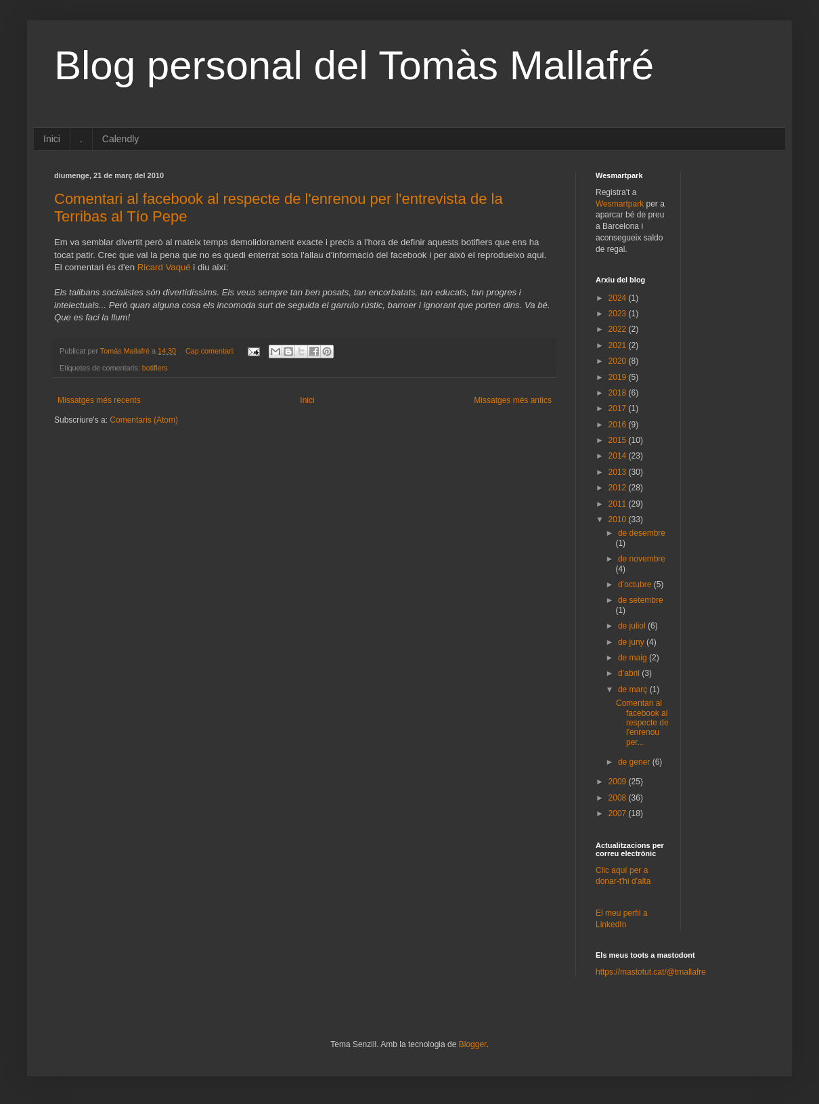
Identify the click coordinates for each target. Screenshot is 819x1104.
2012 (618, 487)
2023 (618, 313)
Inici (51, 138)
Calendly (120, 138)
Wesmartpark (620, 204)
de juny (632, 642)
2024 (618, 298)
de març (634, 689)
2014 (618, 456)
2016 (618, 424)
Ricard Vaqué (164, 267)
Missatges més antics (513, 400)
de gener (635, 762)
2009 (618, 781)
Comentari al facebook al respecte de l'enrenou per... (642, 722)
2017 (618, 408)
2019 (618, 377)
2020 (618, 361)
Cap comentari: (211, 351)
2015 (618, 440)
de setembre (640, 600)
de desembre (641, 533)
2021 (618, 345)
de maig (633, 657)
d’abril (630, 673)
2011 (618, 504)
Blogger (473, 1044)
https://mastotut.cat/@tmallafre (651, 972)
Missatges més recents (99, 400)
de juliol (633, 626)
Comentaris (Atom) (144, 420)
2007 (618, 813)
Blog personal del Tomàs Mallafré (354, 65)
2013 (618, 472)
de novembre (641, 559)
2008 (618, 798)
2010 (618, 519)
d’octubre (636, 584)
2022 (618, 329)
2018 (618, 393)
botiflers (155, 368)
